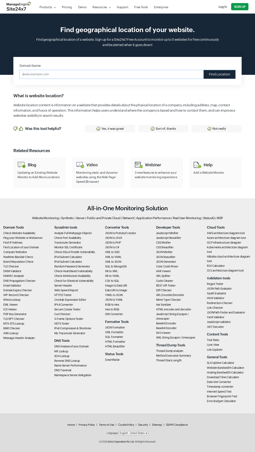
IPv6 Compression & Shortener (73, 328)
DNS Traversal (62, 370)
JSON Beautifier (165, 257)
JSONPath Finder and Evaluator (226, 312)
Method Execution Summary (173, 355)
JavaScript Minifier (167, 233)
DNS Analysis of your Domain (71, 346)
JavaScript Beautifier (168, 237)
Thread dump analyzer (169, 351)
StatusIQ (209, 218)
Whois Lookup (12, 299)
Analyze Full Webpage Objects (73, 233)
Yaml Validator (215, 317)
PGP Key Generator (15, 314)
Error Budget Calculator (221, 401)
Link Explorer (215, 349)
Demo (82, 7)
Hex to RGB (112, 309)
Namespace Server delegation (72, 375)
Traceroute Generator (67, 242)
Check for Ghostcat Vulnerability (74, 280)
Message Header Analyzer (19, 338)
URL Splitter (163, 275)
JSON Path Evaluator (219, 288)
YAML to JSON (114, 295)
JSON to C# (112, 247)
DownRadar (112, 359)
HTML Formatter (115, 341)
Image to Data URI (116, 285)
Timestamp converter (220, 386)
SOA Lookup (62, 356)
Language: (112, 433)
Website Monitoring (45, 218)
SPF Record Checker (16, 295)
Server (80, 218)
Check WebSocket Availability (72, 275)
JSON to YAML (114, 299)
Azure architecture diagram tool (226, 237)
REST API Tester (166, 285)
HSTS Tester (61, 323)
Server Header (63, 285)
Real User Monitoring (187, 218)
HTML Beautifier (115, 346)
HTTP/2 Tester (63, 295)
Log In (223, 6)
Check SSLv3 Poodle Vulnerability (74, 252)
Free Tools (141, 7)
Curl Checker (62, 314)
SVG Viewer (163, 332)
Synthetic (67, 218)
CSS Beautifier (165, 247)
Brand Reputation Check (18, 261)
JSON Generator (166, 261)
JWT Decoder (215, 326)
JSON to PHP (113, 242)
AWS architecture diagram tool (226, 233)
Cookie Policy (126, 424)
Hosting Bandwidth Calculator (225, 372)
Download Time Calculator (223, 377)
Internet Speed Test (219, 391)
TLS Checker (11, 266)
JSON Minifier (164, 252)
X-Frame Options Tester (68, 318)
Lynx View (213, 344)
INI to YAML (112, 275)
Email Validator (12, 285)
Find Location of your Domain (21, 247)
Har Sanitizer (163, 304)
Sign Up (240, 6)
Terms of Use (106, 424)
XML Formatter (114, 332)
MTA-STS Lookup (13, 323)
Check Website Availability (19, 233)
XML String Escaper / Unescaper (175, 337)
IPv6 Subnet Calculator (68, 261)
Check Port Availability (67, 237)
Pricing (67, 7)
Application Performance (153, 218)
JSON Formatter (115, 327)
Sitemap (157, 424)
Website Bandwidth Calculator (225, 367)
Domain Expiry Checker (17, 290)
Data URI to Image (116, 290)
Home (71, 424)
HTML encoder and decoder (173, 309)
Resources (100, 7)
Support (122, 7)
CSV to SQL (112, 280)
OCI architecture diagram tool (225, 270)
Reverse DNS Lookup (67, 360)
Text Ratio (213, 340)
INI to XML (111, 271)
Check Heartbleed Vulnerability (73, 271)
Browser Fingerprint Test (222, 396)
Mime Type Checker (168, 299)
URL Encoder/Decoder (170, 295)
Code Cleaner (164, 280)
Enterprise (161, 7)
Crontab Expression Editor (70, 299)
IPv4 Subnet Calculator (68, 257)
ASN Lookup (10, 333)
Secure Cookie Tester (67, 309)
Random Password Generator (72, 266)
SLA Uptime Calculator (220, 362)
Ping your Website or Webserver (23, 237)
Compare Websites (15, 252)
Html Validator (215, 298)
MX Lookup (61, 351)
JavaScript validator (219, 322)
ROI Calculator (216, 265)
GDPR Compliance (177, 424)
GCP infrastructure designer (224, 242)
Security (143, 424)
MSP (220, 218)
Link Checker (215, 307)
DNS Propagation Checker (19, 280)
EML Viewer (10, 304)
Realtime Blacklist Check (18, 257)
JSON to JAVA (113, 237)
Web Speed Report (66, 290)
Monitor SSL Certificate (68, 247)
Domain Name (30, 66)
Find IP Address (12, 242)
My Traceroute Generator (69, 333)
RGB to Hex (112, 304)
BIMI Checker (11, 328)
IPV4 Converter (63, 304)
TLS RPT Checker (13, 318)
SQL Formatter (114, 337)
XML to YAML (113, 257)
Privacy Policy (87, 424)
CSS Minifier (163, 242)
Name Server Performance (70, 365)
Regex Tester (215, 284)
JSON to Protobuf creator (120, 233)
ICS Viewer (10, 309)
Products (45, 7)
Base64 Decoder (166, 328)
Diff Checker (164, 290)
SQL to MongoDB (115, 266)
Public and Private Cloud (103, 218)
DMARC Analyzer (13, 275)
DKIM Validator (12, 271)
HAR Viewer (163, 271)
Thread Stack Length (169, 360)
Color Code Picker (167, 266)
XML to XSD (112, 252)
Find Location (219, 74)
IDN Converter (114, 314)
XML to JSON (113, 261)
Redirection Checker (219, 303)
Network (128, 218)
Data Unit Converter (219, 382)
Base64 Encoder (166, 323)
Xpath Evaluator (216, 293)
